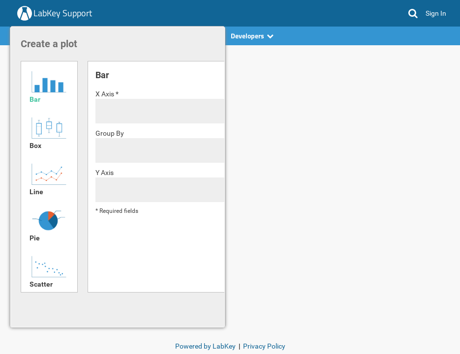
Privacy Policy (264, 346)
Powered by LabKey (205, 346)
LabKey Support (62, 13)
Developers (252, 35)
